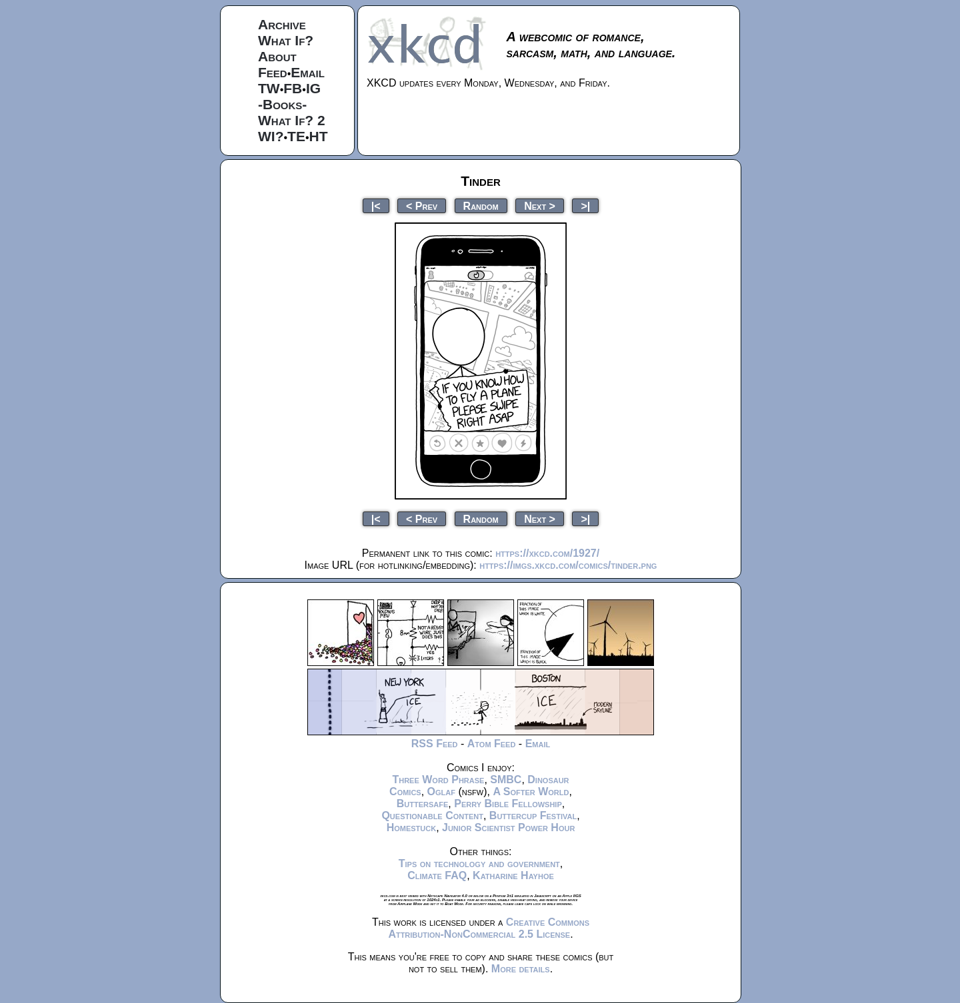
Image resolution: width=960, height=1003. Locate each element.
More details (520, 968)
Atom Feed (491, 743)
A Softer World (531, 791)
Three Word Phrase (438, 779)
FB (292, 88)
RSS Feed (434, 743)
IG (313, 88)
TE (296, 136)
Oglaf (441, 791)
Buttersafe (423, 803)
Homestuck (412, 827)
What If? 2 (291, 120)
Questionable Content (432, 815)
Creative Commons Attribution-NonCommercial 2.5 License (488, 928)
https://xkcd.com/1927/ (547, 553)
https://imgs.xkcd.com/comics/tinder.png (568, 565)
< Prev (421, 205)
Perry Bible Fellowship (508, 803)
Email (308, 72)
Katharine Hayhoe (513, 875)
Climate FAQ (437, 875)
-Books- (282, 104)
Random (481, 205)
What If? (285, 40)
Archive (282, 24)
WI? (270, 136)
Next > (539, 205)
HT (318, 136)
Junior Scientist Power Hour (508, 827)
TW (269, 88)
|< (376, 205)
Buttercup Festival (533, 815)
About (277, 56)
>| (585, 205)
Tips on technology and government (479, 863)
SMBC (505, 779)
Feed (272, 72)
